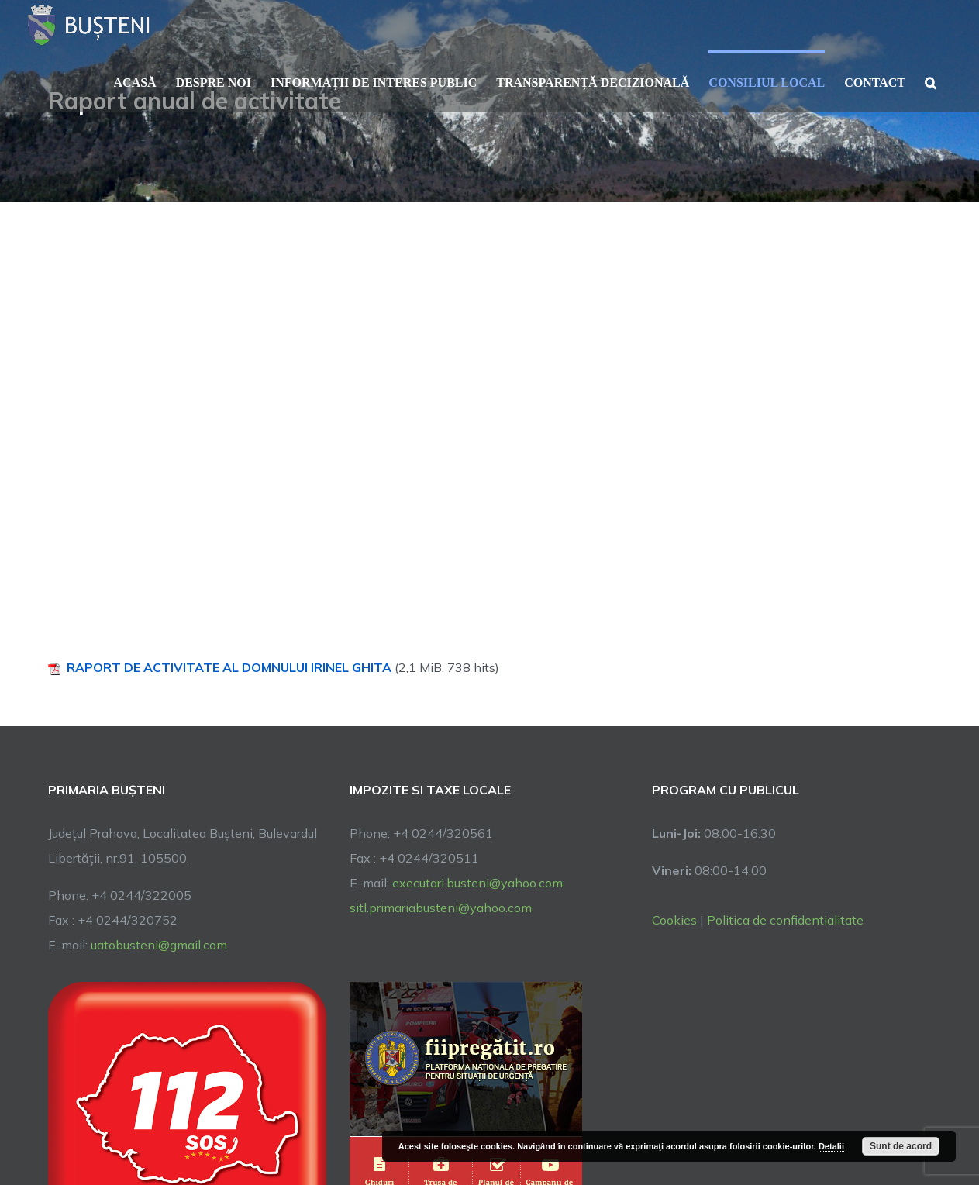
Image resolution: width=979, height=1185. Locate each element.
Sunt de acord (901, 1146)
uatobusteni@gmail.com (159, 944)
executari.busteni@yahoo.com (477, 882)
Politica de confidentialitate (785, 920)
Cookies (674, 920)
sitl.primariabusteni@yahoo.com (441, 907)
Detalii (831, 1146)
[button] (930, 81)
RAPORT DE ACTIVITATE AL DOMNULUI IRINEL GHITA (229, 667)
